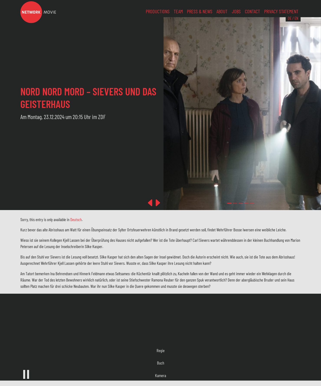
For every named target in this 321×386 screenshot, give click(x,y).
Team (178, 11)
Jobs (236, 11)
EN (296, 18)
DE (290, 18)
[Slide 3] (246, 203)
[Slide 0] (229, 203)
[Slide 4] (252, 203)
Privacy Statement (281, 11)
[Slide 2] (241, 203)
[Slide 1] (235, 203)
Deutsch (76, 219)
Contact (252, 11)
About (222, 11)
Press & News (199, 11)
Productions (158, 11)
